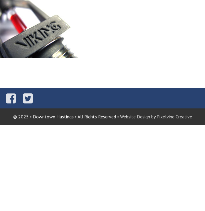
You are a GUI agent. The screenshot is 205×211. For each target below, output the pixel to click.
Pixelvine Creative (174, 117)
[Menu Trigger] (197, 8)
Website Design (135, 117)
